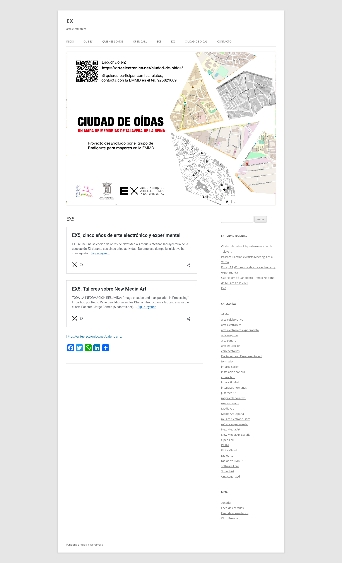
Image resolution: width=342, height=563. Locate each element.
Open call (140, 41)
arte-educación (231, 346)
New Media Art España (235, 435)
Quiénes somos (112, 41)
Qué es (88, 41)
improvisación (230, 367)
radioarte (227, 456)
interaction (228, 377)
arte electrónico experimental (240, 330)
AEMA (225, 314)
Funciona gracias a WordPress (84, 544)
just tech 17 (228, 393)
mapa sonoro (230, 403)
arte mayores (229, 335)
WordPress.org (230, 518)
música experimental (234, 424)
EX (69, 21)
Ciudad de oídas (196, 41)
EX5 (158, 41)
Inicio (70, 41)
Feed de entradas (232, 508)
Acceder (226, 503)
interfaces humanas (234, 388)
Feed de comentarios (234, 513)
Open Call (227, 440)
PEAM (225, 445)
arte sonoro (228, 340)
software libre (230, 466)
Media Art (227, 408)
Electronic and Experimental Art (241, 356)
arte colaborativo (232, 319)
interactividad (230, 382)
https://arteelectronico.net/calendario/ (94, 336)
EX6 (173, 41)
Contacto (224, 41)
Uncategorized (230, 476)
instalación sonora (233, 372)
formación (227, 361)
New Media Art (230, 429)
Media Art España (232, 414)
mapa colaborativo (233, 398)
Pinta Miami (229, 450)
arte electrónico (231, 325)
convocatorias (230, 351)
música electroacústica (235, 419)
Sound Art (227, 471)
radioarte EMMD (232, 461)
